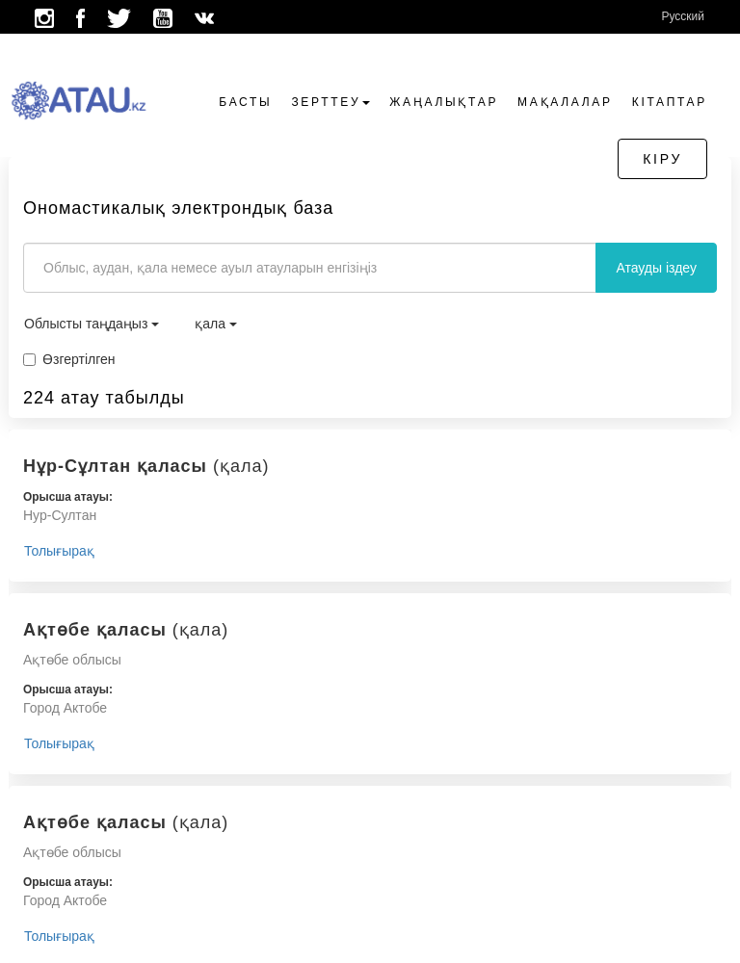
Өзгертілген (69, 359)
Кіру (662, 159)
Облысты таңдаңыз (91, 323)
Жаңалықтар (443, 102)
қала (216, 323)
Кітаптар (669, 102)
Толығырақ (59, 551)
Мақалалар (565, 102)
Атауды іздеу (656, 267)
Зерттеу (330, 102)
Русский (682, 16)
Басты (245, 102)
